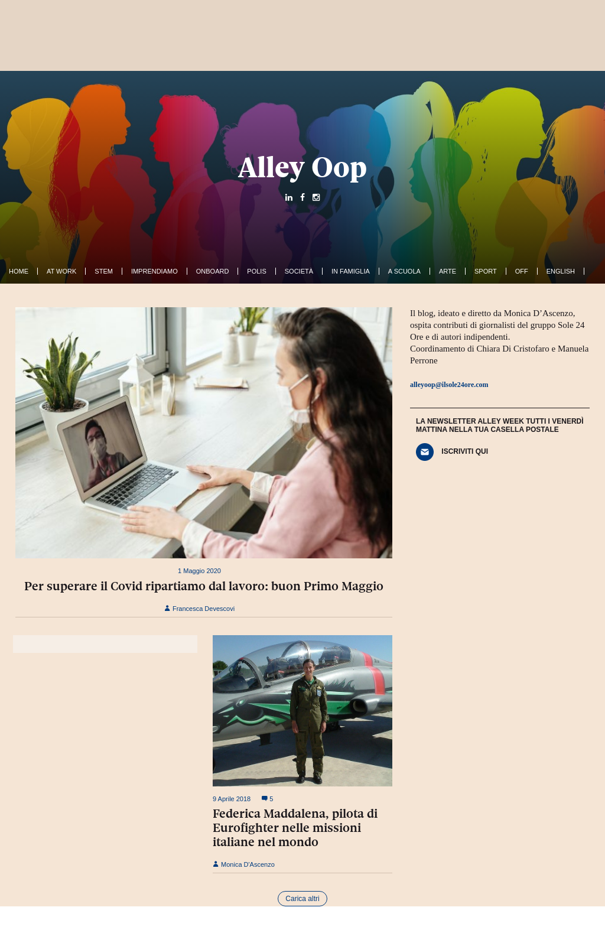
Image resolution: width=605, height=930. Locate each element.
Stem (104, 271)
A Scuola (404, 271)
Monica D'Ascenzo (244, 864)
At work (61, 271)
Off (521, 271)
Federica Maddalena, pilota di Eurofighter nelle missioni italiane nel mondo (295, 828)
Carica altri (302, 899)
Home (18, 271)
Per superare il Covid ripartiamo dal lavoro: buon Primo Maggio (203, 586)
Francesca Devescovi (199, 608)
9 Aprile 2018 (232, 798)
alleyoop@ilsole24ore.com (449, 385)
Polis (256, 271)
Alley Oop (302, 167)
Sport (485, 271)
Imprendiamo (154, 271)
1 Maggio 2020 (199, 570)
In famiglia (350, 271)
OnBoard (212, 271)
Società (299, 271)
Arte (447, 271)
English (561, 271)
